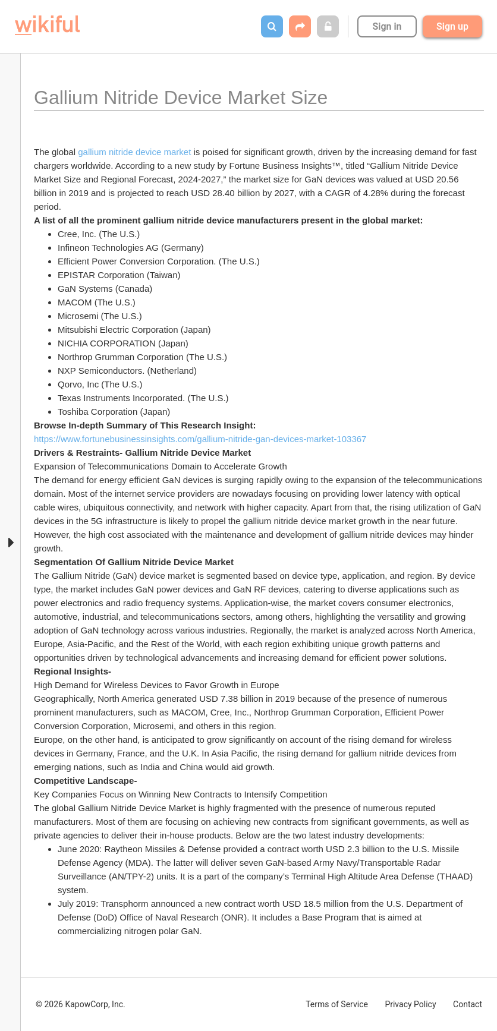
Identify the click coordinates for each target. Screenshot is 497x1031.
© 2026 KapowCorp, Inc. (80, 1004)
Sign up (452, 26)
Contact (467, 1004)
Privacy (410, 1004)
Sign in (386, 26)
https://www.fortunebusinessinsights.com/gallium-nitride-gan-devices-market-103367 (200, 439)
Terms (337, 1004)
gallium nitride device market (134, 152)
